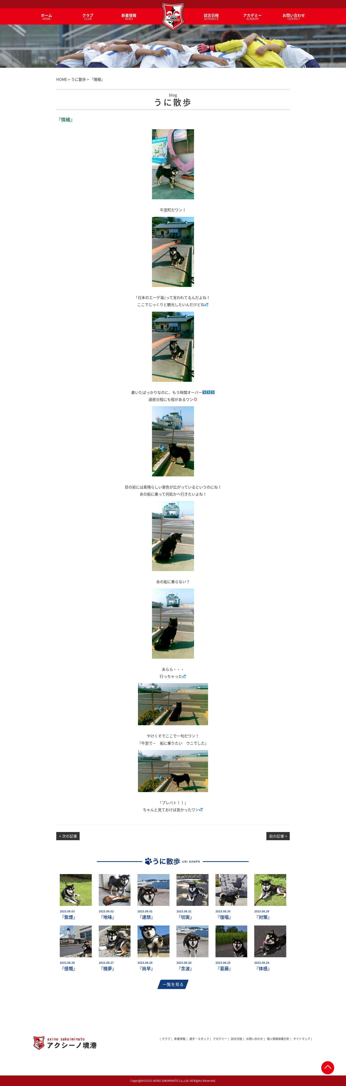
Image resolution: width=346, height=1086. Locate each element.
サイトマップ (301, 1039)
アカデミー (220, 1039)
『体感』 (263, 969)
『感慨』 (69, 969)
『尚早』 (146, 969)
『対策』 (263, 917)
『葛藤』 (224, 969)
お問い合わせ (254, 1039)
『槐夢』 (108, 969)
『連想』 (146, 917)
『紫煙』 (69, 917)
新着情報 (179, 1039)
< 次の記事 (68, 836)
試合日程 (236, 1039)
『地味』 (108, 917)
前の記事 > (278, 836)
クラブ (166, 1039)
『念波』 (185, 969)
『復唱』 (224, 917)
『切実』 (185, 917)
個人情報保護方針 (278, 1039)
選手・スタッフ (199, 1039)
